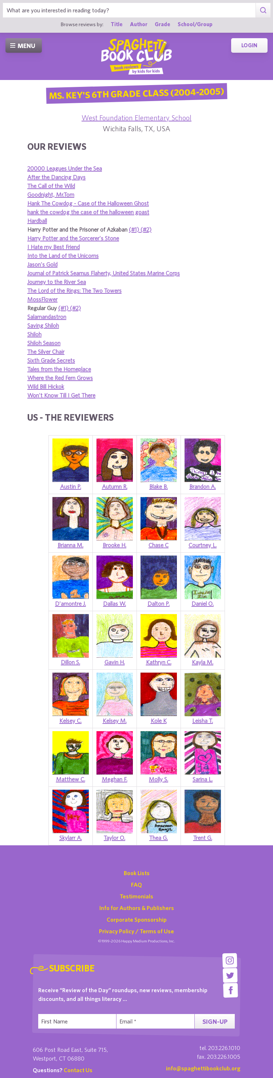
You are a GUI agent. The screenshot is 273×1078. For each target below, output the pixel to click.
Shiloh (34, 334)
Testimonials (136, 896)
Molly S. (158, 779)
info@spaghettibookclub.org (203, 1068)
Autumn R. (114, 486)
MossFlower (42, 299)
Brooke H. (114, 545)
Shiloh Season (43, 343)
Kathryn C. (158, 662)
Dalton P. (158, 603)
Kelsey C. (70, 720)
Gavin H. (114, 662)
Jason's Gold (42, 264)
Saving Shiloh (43, 325)
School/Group (195, 24)
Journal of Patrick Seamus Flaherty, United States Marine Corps (103, 273)
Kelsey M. (115, 720)
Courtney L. (203, 545)
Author (138, 24)
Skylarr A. (70, 837)
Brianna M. (70, 545)
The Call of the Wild (51, 186)
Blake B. (158, 486)
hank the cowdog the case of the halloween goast (88, 212)
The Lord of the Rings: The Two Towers (74, 290)
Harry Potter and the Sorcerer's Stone (73, 238)
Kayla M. (202, 662)
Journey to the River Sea (56, 281)
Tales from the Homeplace (59, 369)
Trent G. (202, 837)
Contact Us (78, 1070)
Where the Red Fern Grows (60, 377)
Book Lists (137, 873)
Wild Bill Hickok (45, 386)
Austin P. (70, 486)
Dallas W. (114, 603)
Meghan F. (114, 779)
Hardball (37, 220)
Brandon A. (202, 486)
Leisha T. (202, 720)
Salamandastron (46, 316)
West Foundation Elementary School (136, 117)
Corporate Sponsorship (137, 919)
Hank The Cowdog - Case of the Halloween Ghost (88, 203)
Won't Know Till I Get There (61, 395)
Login (249, 45)
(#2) (146, 229)
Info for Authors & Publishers (136, 908)
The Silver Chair (45, 351)
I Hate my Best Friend (53, 247)
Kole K (159, 720)
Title (117, 24)
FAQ (136, 884)
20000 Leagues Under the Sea (64, 168)
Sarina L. (203, 779)
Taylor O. (114, 837)
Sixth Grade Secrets (51, 360)
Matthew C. (70, 779)
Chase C (159, 545)
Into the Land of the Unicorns (63, 255)
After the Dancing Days (56, 177)
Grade (162, 24)
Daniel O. (202, 603)
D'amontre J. (70, 603)
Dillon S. (70, 662)
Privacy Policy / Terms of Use (136, 931)
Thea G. (158, 837)
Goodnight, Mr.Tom (50, 194)
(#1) (135, 229)
